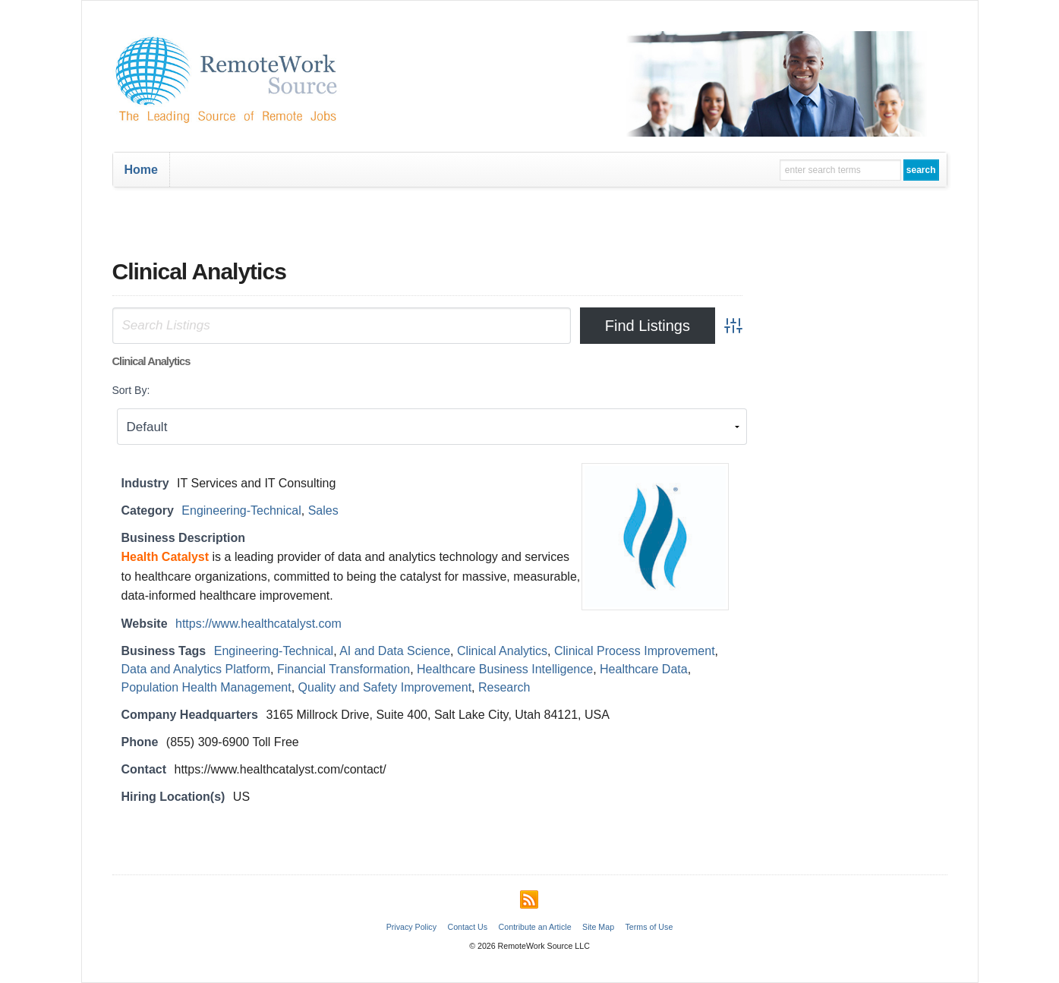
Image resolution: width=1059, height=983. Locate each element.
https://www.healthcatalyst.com (258, 623)
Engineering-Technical (241, 510)
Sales (323, 510)
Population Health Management (206, 687)
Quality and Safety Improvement (385, 687)
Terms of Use (649, 926)
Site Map (598, 926)
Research (504, 687)
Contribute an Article (535, 926)
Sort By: (131, 390)
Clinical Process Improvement (634, 650)
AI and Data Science (394, 650)
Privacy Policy (411, 926)
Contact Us (467, 926)
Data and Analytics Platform (196, 669)
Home (141, 169)
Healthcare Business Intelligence (505, 669)
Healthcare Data (644, 669)
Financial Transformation (343, 669)
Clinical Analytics (502, 650)
